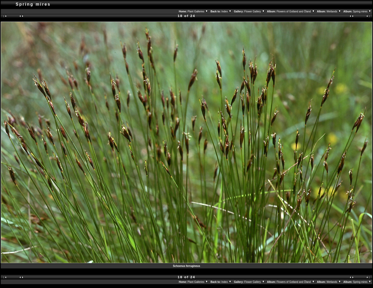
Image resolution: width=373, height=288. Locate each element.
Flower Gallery (254, 11)
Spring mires (362, 11)
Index (226, 11)
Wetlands (334, 11)
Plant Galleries (198, 11)
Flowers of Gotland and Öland (296, 11)
